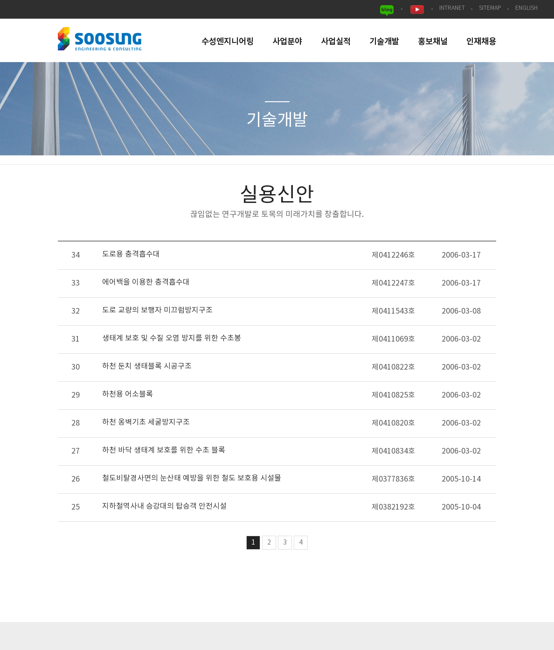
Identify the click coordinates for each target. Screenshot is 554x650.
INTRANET (452, 8)
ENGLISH (526, 8)
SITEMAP (490, 8)
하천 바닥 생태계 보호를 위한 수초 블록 (163, 450)
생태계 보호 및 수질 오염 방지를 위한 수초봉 (171, 338)
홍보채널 (433, 42)
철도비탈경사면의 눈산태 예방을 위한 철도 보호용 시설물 (191, 478)
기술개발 (384, 42)
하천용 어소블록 (127, 394)
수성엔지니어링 (227, 42)
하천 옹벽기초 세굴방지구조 (146, 422)
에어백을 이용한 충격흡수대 (146, 282)
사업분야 (287, 42)
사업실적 (336, 42)
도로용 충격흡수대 (131, 254)
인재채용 (481, 42)
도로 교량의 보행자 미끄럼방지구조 (157, 310)
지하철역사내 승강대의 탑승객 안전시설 (164, 506)
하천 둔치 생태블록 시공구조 (147, 366)
